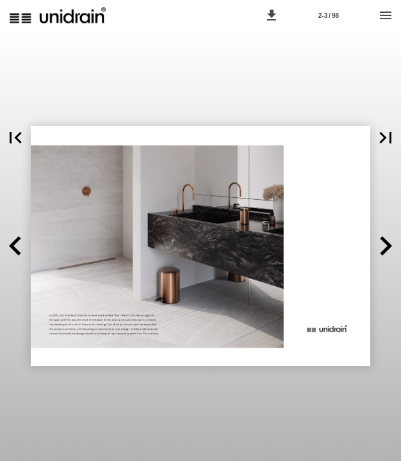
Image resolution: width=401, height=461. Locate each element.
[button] (271, 15)
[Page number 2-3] (329, 15)
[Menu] (385, 15)
